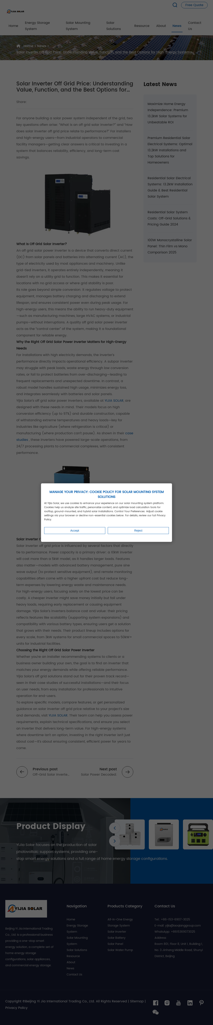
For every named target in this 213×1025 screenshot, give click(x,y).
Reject (138, 530)
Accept (74, 530)
